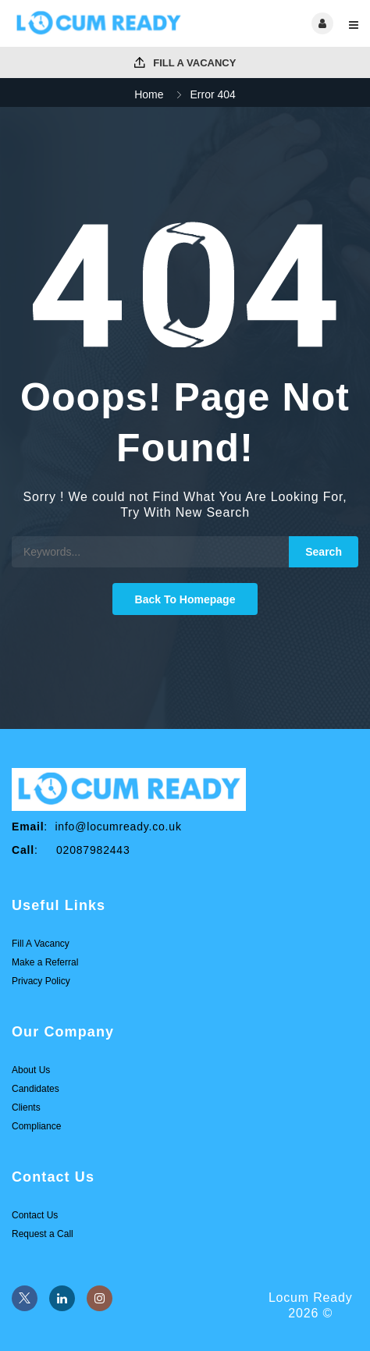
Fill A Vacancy (185, 63)
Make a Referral (45, 962)
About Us (31, 1070)
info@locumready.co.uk (118, 826)
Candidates (35, 1088)
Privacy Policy (41, 981)
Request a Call (42, 1233)
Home (148, 94)
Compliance (36, 1126)
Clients (26, 1107)
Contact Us (35, 1215)
